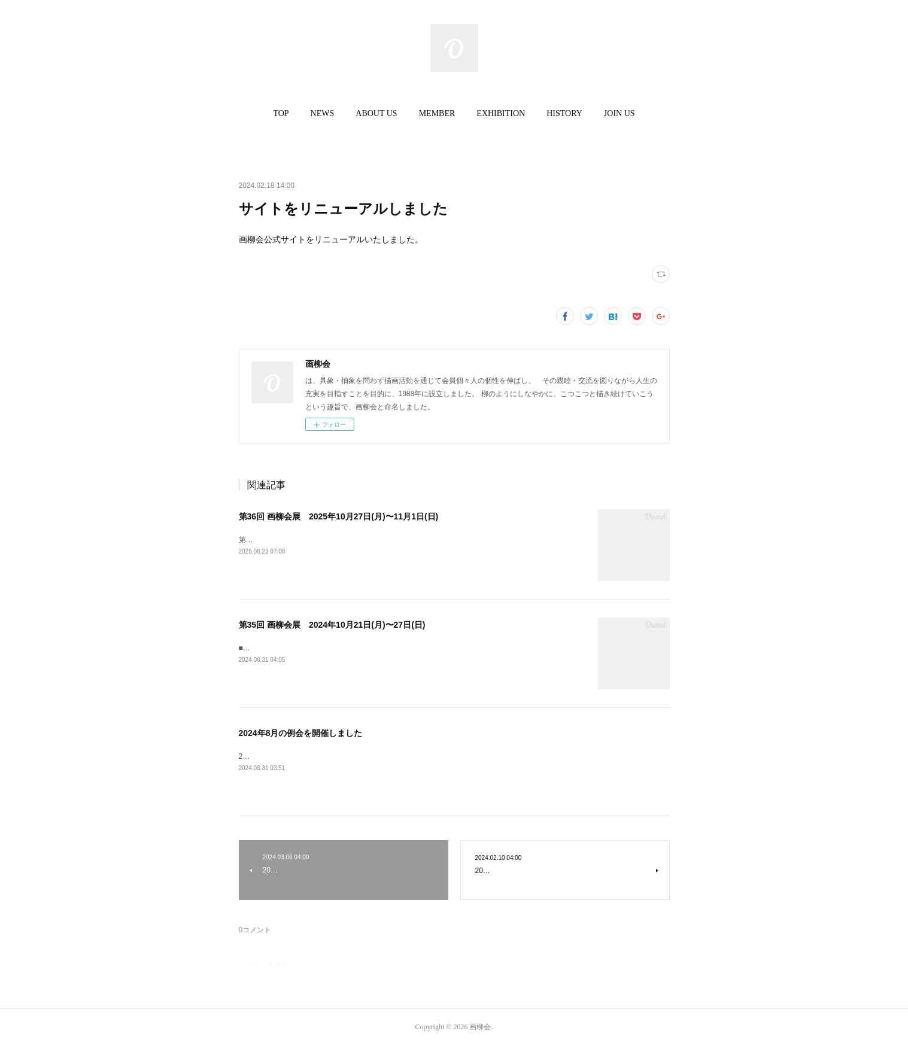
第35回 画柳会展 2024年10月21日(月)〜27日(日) (332, 625)
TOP (281, 113)
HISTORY (564, 113)
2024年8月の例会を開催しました (301, 733)
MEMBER (437, 113)
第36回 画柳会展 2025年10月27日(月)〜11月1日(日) (339, 516)
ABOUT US (376, 113)
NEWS (323, 113)
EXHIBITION (500, 113)
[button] (281, 114)
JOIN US (619, 113)
